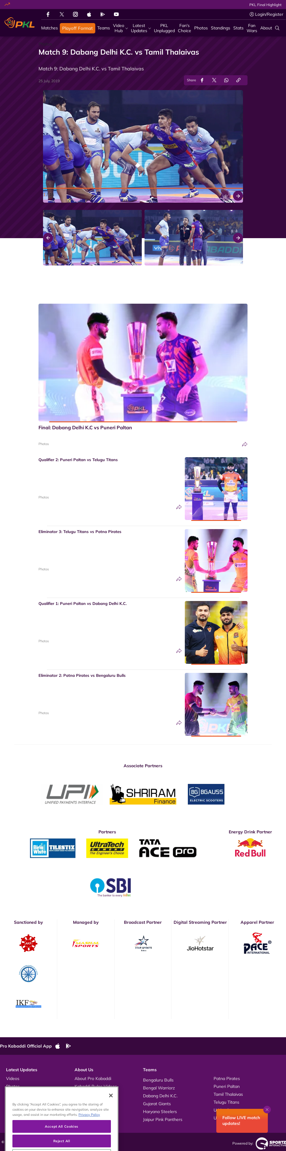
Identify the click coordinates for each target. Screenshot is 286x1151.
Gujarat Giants (157, 1103)
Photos (43, 444)
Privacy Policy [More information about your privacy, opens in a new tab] (89, 1129)
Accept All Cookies (61, 1141)
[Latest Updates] (141, 28)
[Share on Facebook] (202, 80)
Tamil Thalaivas (228, 1094)
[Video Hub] (120, 28)
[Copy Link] (238, 80)
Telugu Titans (226, 1102)
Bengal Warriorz (159, 1088)
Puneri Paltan (227, 1086)
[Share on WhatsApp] (226, 80)
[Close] (111, 1110)
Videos (12, 1078)
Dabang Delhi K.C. (160, 1096)
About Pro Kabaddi (93, 1078)
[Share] (245, 444)
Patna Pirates (227, 1078)
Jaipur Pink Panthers (162, 1119)
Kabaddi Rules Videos (96, 1086)
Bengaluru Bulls (158, 1080)
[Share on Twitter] (214, 80)
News (11, 1094)
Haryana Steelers (160, 1111)
